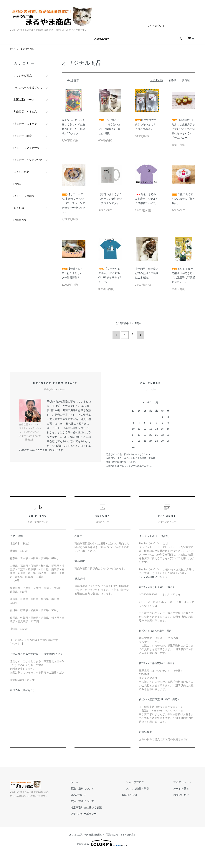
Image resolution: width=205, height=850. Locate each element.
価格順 (172, 80)
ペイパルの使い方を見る (153, 575)
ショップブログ (146, 780)
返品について (97, 793)
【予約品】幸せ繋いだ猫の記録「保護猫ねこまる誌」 (146, 273)
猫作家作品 (22, 264)
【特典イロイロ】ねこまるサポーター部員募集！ (73, 273)
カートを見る (185, 787)
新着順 (186, 80)
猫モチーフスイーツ (27, 143)
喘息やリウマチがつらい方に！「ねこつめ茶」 (145, 124)
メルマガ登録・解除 (148, 787)
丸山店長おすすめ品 (27, 124)
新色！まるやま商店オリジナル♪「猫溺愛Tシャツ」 (146, 199)
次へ (139, 334)
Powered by (102, 841)
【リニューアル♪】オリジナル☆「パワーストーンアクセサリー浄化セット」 (73, 203)
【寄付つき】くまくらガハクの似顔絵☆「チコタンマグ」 (110, 199)
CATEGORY (101, 39)
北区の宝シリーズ (27, 108)
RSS (139, 793)
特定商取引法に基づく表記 (104, 805)
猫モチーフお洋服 (27, 238)
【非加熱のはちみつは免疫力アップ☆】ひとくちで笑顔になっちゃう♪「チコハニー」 (183, 128)
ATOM (148, 793)
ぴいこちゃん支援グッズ (27, 92)
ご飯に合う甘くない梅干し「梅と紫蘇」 (183, 199)
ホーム (13, 48)
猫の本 (19, 224)
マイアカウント (156, 25)
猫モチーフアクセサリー (27, 176)
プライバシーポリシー (102, 812)
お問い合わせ (185, 793)
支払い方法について (101, 799)
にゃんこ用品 (24, 211)
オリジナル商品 (29, 48)
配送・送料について (101, 787)
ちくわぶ (20, 251)
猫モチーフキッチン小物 (27, 195)
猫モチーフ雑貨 (25, 160)
